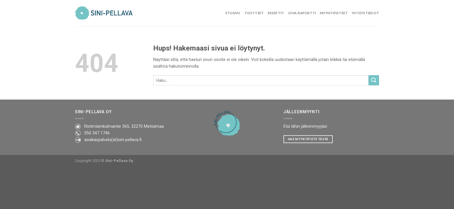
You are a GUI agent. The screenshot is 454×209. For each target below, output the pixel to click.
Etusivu (233, 13)
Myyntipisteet (334, 13)
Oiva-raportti (302, 13)
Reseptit (276, 13)
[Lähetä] (374, 80)
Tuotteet (254, 13)
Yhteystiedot (365, 13)
